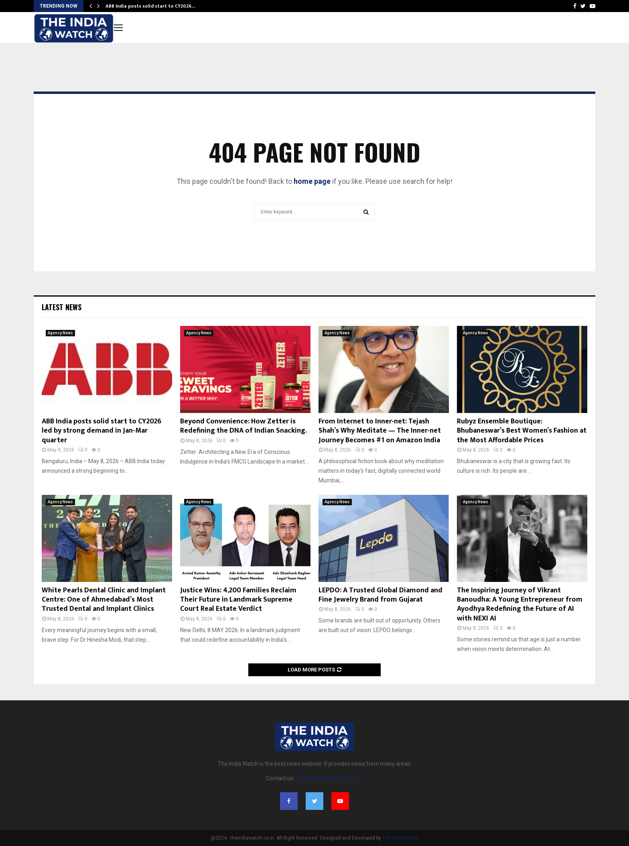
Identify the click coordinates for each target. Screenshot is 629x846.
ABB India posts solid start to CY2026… (150, 6)
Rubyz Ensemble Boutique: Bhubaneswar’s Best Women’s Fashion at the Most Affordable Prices (521, 430)
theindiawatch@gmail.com (329, 778)
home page (312, 181)
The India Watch (400, 838)
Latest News (61, 307)
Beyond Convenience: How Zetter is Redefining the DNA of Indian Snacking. (243, 426)
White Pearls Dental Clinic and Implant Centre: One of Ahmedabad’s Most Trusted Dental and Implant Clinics (104, 599)
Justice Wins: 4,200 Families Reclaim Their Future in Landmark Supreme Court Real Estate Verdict (238, 599)
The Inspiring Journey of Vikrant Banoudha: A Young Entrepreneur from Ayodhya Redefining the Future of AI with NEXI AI (519, 604)
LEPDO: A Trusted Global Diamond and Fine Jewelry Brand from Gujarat (380, 595)
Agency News (60, 333)
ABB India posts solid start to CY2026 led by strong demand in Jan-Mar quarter (101, 430)
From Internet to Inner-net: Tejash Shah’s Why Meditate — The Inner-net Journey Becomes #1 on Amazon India (380, 430)
